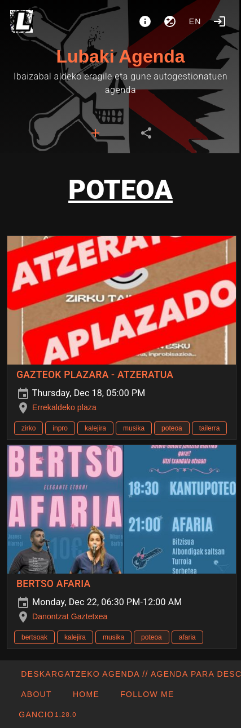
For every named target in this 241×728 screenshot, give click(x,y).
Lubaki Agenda (120, 56)
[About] (145, 21)
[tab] (95, 133)
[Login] (219, 21)
